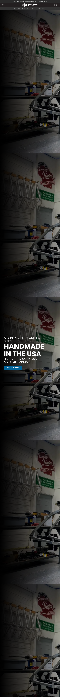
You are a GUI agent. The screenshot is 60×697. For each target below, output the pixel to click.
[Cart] (56, 5)
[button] (2, 5)
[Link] (54, 5)
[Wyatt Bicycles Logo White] (30, 5)
